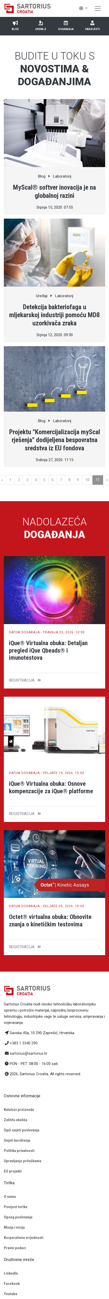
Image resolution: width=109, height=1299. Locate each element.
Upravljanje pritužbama (22, 1161)
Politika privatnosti (19, 1150)
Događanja (66, 25)
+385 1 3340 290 (24, 1043)
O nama (10, 1196)
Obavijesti (92, 25)
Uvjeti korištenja (17, 1140)
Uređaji (40, 25)
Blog (15, 25)
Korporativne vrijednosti (23, 1237)
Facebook (12, 1283)
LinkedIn (11, 1273)
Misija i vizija (14, 1227)
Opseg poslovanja (18, 1217)
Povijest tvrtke (16, 1207)
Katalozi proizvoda (19, 1109)
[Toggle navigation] (98, 8)
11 (98, 480)
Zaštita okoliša (15, 1120)
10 (87, 480)
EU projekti (13, 1171)
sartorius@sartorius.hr (28, 1053)
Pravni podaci (15, 1248)
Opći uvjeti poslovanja (21, 1130)
